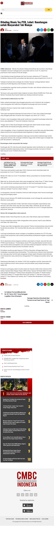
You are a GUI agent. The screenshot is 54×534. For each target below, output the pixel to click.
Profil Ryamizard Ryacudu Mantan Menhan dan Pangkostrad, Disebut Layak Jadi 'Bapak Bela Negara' (11, 416)
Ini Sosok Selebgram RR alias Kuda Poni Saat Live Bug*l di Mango (11, 467)
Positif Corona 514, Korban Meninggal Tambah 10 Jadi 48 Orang (12, 367)
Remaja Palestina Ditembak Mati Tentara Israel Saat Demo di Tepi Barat (39, 294)
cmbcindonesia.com (26, 529)
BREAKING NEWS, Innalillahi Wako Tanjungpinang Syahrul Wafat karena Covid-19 (13, 356)
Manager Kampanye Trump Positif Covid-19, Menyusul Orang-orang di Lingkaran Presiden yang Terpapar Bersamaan (11, 425)
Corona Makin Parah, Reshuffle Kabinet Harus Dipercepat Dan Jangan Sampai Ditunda (10, 443)
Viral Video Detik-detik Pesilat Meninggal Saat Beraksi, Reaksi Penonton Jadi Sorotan (14, 391)
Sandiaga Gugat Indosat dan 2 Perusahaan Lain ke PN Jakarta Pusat (44, 164)
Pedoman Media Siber (21, 527)
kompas (3, 278)
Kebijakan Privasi (35, 527)
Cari (49, 9)
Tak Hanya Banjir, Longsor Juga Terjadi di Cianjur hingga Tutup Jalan (11, 408)
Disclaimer (45, 527)
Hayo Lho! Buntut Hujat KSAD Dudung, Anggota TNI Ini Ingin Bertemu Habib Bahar (10, 452)
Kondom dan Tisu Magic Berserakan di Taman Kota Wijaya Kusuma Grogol (12, 400)
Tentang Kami (10, 527)
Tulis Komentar (27, 318)
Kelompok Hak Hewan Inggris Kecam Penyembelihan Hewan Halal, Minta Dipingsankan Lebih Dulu (12, 460)
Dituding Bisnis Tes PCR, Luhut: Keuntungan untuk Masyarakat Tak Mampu (24, 23)
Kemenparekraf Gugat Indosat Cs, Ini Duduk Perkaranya (27, 164)
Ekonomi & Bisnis (8, 30)
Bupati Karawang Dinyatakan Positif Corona (13, 363)
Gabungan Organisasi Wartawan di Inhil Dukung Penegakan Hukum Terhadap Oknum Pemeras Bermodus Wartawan (12, 435)
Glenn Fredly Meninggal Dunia (10, 360)
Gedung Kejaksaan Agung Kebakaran (12, 351)
